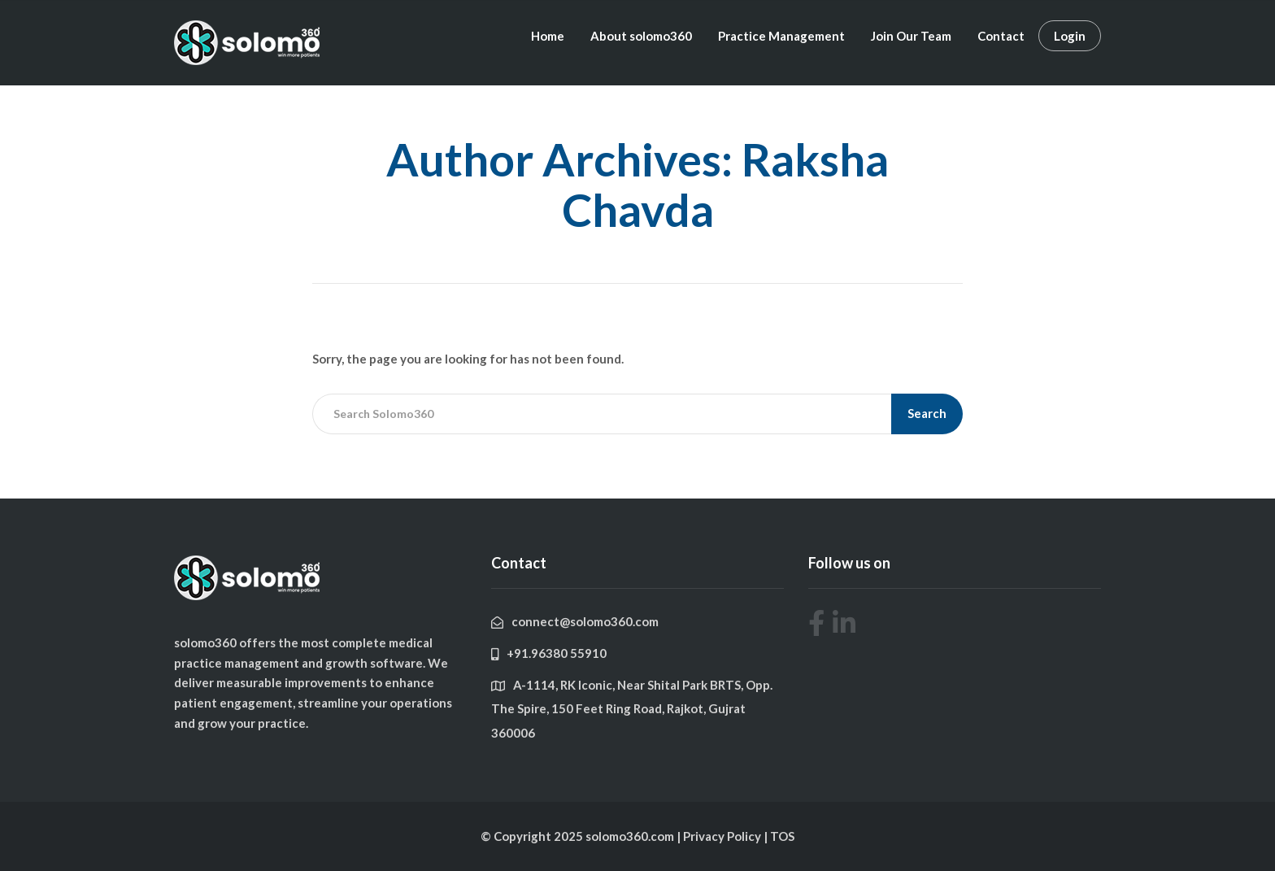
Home (547, 35)
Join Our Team (911, 35)
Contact (1001, 35)
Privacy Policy (723, 836)
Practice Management (781, 35)
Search (926, 413)
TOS (782, 836)
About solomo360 (641, 35)
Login (1070, 35)
